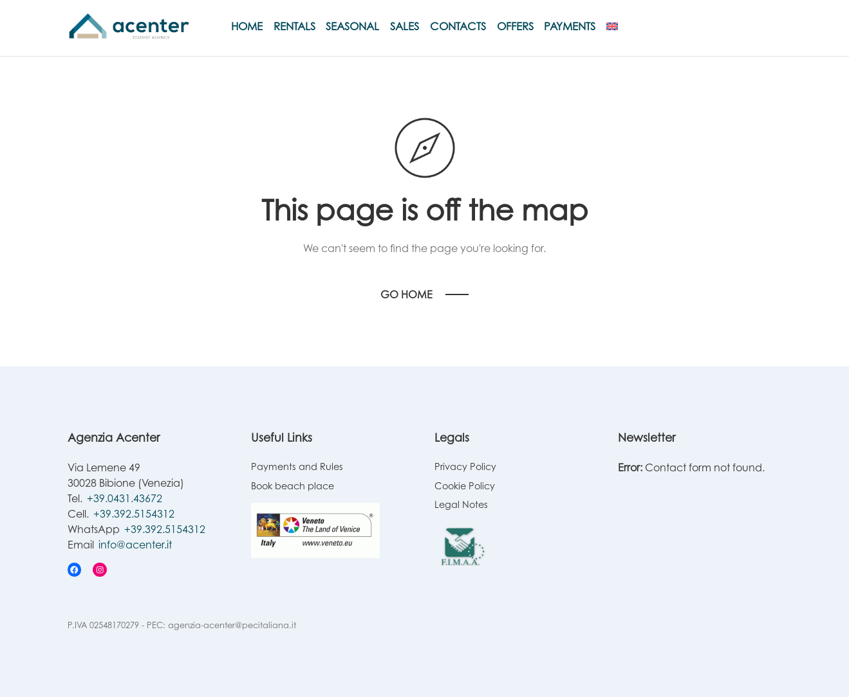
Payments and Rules (297, 466)
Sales (404, 26)
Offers (515, 26)
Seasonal (352, 26)
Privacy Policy (465, 466)
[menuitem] (612, 26)
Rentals (294, 26)
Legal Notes (461, 504)
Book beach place (292, 485)
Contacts (458, 26)
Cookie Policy (464, 485)
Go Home (406, 294)
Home (247, 26)
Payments (569, 26)
